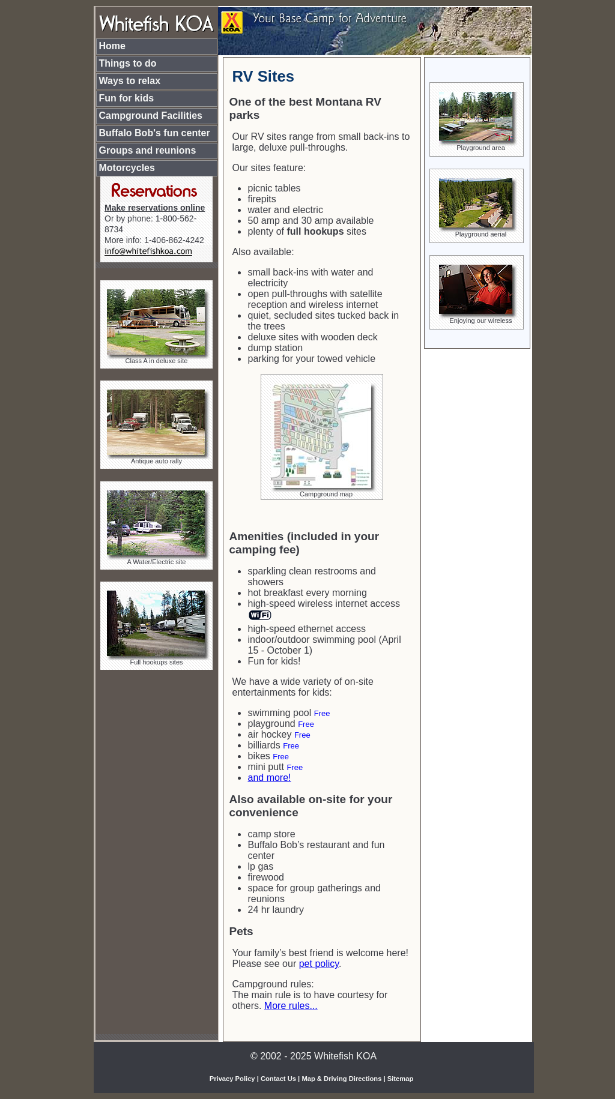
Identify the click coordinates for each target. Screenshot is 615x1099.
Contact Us (278, 1078)
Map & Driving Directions (341, 1078)
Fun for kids (126, 98)
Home (112, 46)
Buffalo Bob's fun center (154, 133)
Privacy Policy (232, 1078)
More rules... (291, 1006)
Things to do (128, 63)
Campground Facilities (150, 115)
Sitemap (400, 1078)
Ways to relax (130, 81)
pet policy (319, 964)
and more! (269, 777)
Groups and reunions (147, 150)
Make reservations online (155, 207)
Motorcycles (127, 168)
